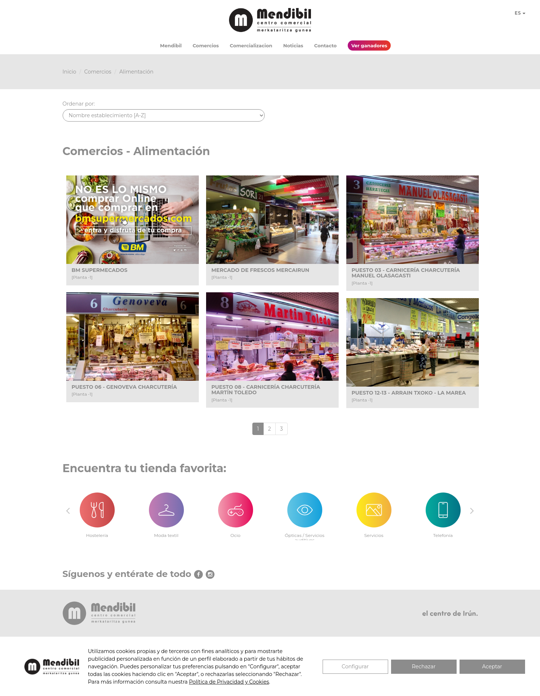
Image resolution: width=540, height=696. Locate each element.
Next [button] (472, 510)
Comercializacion (251, 45)
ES (520, 13)
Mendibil (171, 45)
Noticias (293, 45)
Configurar (355, 666)
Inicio (69, 71)
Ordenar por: (79, 103)
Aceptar (492, 666)
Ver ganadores (369, 45)
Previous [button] (68, 510)
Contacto (325, 45)
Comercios (206, 45)
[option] (97, 511)
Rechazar (423, 666)
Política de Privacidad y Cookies (229, 682)
